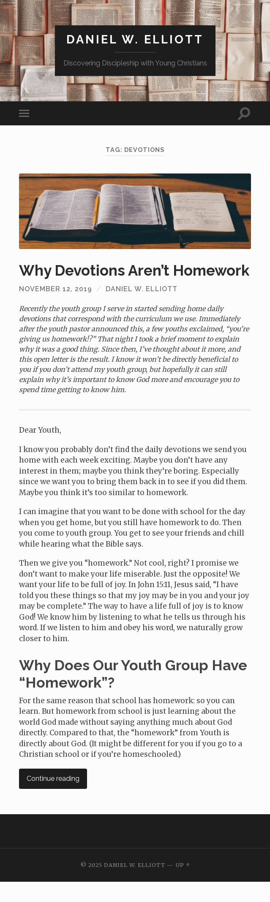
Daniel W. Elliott (135, 39)
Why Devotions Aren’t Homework (105, 280)
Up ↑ (182, 885)
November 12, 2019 (55, 309)
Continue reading (53, 799)
